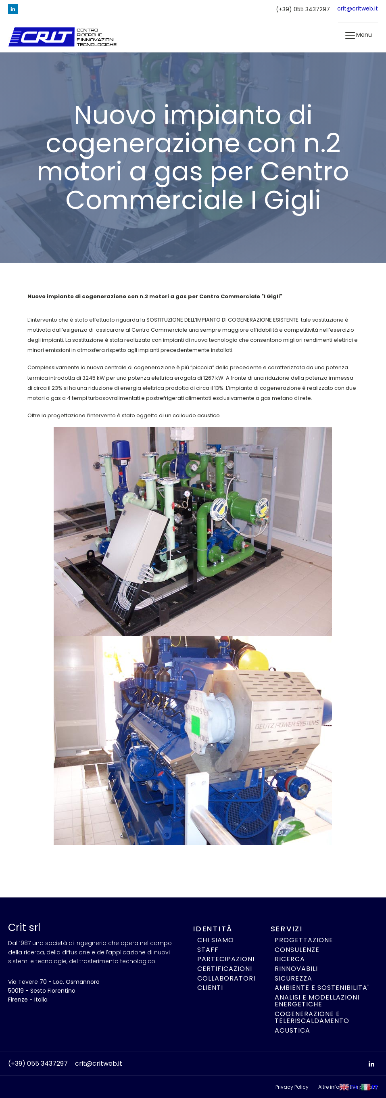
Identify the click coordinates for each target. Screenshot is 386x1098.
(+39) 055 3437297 (303, 9)
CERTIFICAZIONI (224, 969)
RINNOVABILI (296, 969)
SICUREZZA (293, 978)
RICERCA (290, 959)
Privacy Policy (292, 1086)
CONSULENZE (297, 950)
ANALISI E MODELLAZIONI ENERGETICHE (317, 1001)
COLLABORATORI (226, 978)
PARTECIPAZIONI (226, 959)
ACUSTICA (292, 1030)
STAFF (208, 950)
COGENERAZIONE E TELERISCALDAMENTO (312, 1017)
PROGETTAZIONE (304, 940)
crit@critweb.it (357, 9)
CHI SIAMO (215, 940)
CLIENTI (210, 987)
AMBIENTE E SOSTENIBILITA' (322, 987)
